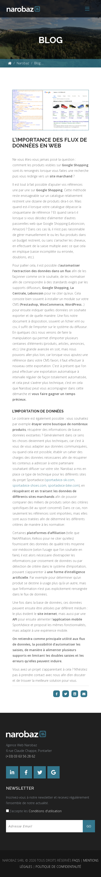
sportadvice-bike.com (63, 485)
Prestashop (29, 304)
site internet (47, 614)
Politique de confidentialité (58, 866)
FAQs (76, 860)
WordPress (73, 304)
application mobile (67, 619)
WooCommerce (51, 304)
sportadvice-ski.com (59, 480)
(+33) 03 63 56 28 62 (20, 756)
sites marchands (41, 496)
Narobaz (23, 63)
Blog (37, 63)
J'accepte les (36, 811)
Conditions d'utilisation (45, 811)
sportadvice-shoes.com (29, 485)
